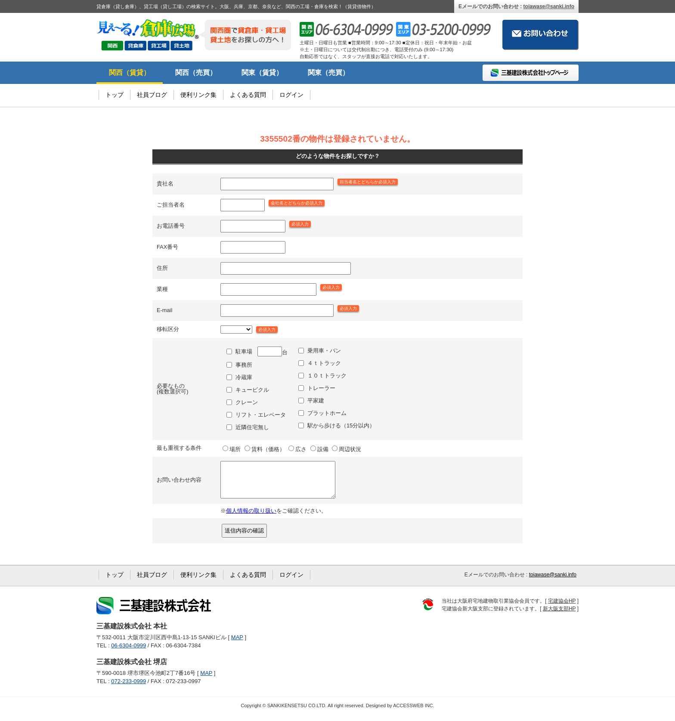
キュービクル (252, 390)
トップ (114, 94)
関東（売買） (328, 72)
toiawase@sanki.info (548, 6)
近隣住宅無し (252, 427)
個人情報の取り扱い (251, 517)
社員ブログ (152, 94)
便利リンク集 (198, 94)
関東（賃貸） (262, 72)
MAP (237, 644)
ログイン (291, 94)
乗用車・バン (324, 350)
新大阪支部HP (559, 615)
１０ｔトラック (327, 375)
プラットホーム (327, 413)
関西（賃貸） (129, 72)
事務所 (243, 365)
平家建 (315, 400)
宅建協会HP (562, 607)
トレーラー (321, 388)
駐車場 (243, 351)
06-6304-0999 (128, 652)
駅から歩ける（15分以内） (341, 425)
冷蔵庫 (243, 377)
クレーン (246, 402)
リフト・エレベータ (260, 415)
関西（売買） (196, 72)
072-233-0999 (128, 687)
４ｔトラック (324, 363)
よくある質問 (248, 94)
